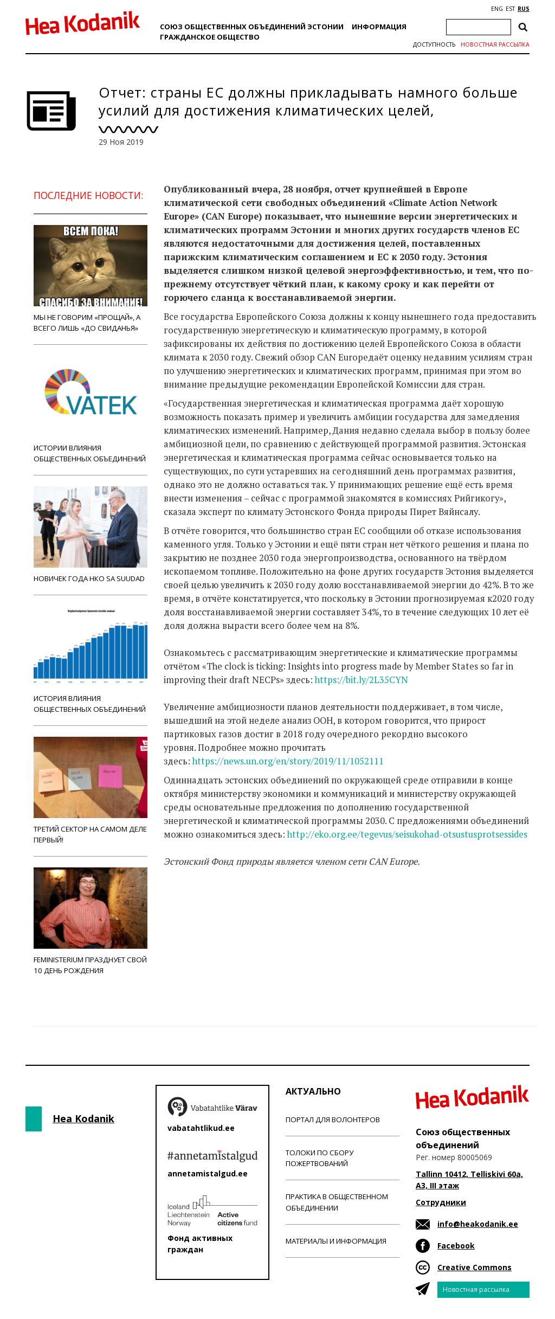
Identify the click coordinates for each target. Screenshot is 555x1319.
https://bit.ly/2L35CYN (361, 680)
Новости (193, 904)
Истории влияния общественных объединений (90, 410)
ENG (497, 8)
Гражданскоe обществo (210, 37)
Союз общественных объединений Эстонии (252, 26)
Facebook (456, 1245)
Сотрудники (441, 1202)
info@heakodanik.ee (477, 1224)
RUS (524, 8)
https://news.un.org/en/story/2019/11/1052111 (288, 761)
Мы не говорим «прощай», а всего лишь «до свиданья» (90, 279)
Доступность (434, 44)
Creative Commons (474, 1267)
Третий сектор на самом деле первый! (90, 791)
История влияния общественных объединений (90, 660)
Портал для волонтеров (333, 1119)
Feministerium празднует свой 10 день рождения (90, 921)
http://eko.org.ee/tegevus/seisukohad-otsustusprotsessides (407, 834)
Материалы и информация (336, 1241)
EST (510, 8)
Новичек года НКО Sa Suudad (90, 534)
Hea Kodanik (83, 1118)
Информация (379, 26)
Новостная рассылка (495, 44)
